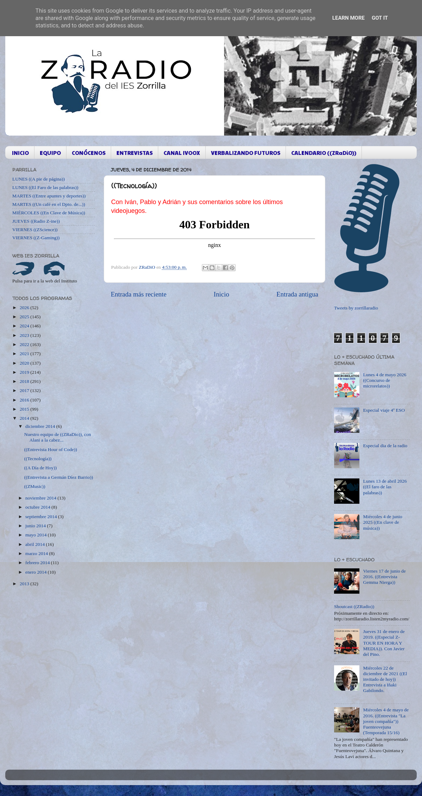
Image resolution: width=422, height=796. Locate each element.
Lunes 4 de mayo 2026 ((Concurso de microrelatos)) (384, 380)
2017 (25, 390)
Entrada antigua (297, 294)
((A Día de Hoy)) (40, 467)
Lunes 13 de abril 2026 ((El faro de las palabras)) (385, 486)
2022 (25, 344)
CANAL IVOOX (182, 152)
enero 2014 (36, 572)
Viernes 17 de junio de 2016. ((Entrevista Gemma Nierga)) (384, 576)
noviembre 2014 (41, 498)
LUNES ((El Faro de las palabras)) (45, 187)
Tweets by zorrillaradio (356, 308)
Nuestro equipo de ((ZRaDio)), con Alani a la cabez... (57, 437)
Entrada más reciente (138, 294)
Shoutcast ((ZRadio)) (354, 606)
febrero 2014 (38, 562)
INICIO (20, 152)
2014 (25, 418)
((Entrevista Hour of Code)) (50, 449)
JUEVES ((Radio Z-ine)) (36, 221)
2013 (25, 583)
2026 (25, 307)
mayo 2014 (36, 534)
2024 (25, 325)
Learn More (348, 18)
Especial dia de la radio (385, 445)
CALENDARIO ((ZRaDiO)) (323, 152)
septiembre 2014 (41, 516)
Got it (380, 18)
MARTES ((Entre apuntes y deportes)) (48, 195)
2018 (25, 381)
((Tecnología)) (38, 458)
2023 (25, 335)
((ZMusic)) (34, 486)
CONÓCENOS (89, 152)
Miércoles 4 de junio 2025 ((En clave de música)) (382, 522)
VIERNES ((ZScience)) (35, 229)
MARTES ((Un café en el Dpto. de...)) (48, 204)
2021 (25, 353)
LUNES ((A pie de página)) (38, 179)
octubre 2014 (38, 507)
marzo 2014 (37, 553)
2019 (25, 372)
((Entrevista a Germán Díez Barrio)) (58, 477)
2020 (25, 363)
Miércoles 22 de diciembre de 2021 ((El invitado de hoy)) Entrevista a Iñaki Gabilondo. (385, 679)
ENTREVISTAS (134, 152)
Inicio (221, 294)
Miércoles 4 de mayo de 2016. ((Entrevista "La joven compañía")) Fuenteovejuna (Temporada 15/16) (386, 721)
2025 (25, 316)
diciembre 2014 (40, 426)
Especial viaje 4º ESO (384, 410)
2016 (25, 400)
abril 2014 (35, 544)
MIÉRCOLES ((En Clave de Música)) (48, 212)
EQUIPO (50, 152)
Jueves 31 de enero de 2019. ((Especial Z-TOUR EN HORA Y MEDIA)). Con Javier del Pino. (383, 643)
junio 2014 (36, 525)
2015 (25, 409)
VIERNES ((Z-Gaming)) (36, 237)
